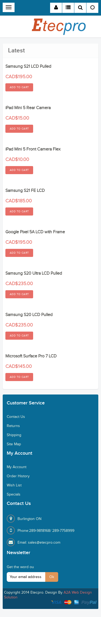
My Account (16, 467)
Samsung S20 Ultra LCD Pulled (33, 273)
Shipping (14, 435)
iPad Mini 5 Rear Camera (28, 107)
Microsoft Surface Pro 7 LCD (31, 356)
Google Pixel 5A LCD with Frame (35, 232)
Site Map (14, 444)
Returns (13, 426)
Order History (18, 476)
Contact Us (16, 417)
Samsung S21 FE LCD (25, 190)
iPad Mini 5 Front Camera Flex (33, 149)
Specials (13, 494)
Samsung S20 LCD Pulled (29, 314)
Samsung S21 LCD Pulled (28, 66)
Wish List (14, 485)
